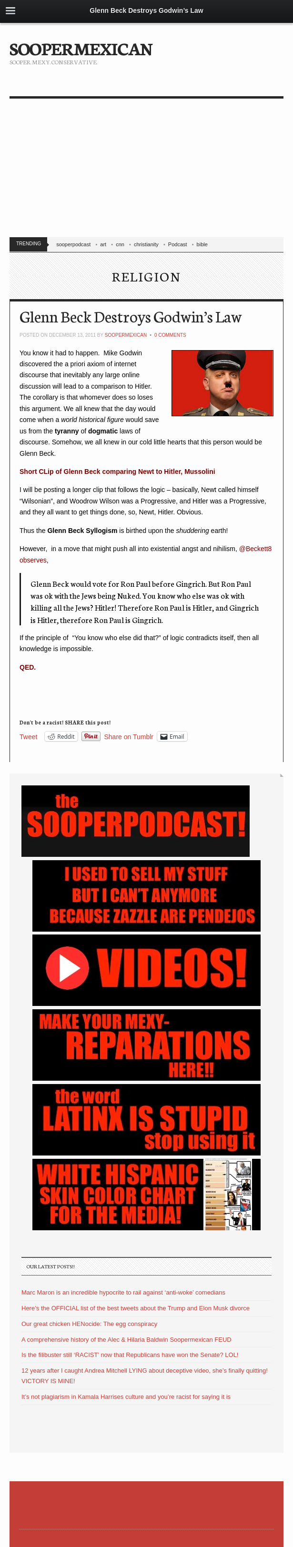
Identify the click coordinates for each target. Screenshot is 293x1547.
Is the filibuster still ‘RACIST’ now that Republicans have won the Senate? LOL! (129, 1354)
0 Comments (170, 335)
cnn (120, 244)
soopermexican (126, 335)
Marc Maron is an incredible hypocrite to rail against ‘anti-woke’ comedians (123, 1292)
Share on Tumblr (129, 736)
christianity (146, 244)
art (103, 244)
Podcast (177, 244)
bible (202, 244)
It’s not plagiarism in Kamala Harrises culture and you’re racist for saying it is (126, 1396)
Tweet (28, 736)
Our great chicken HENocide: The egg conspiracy (89, 1323)
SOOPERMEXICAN (81, 48)
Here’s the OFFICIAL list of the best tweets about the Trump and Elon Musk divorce (135, 1308)
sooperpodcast (73, 244)
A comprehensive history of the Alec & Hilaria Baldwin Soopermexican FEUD (126, 1339)
